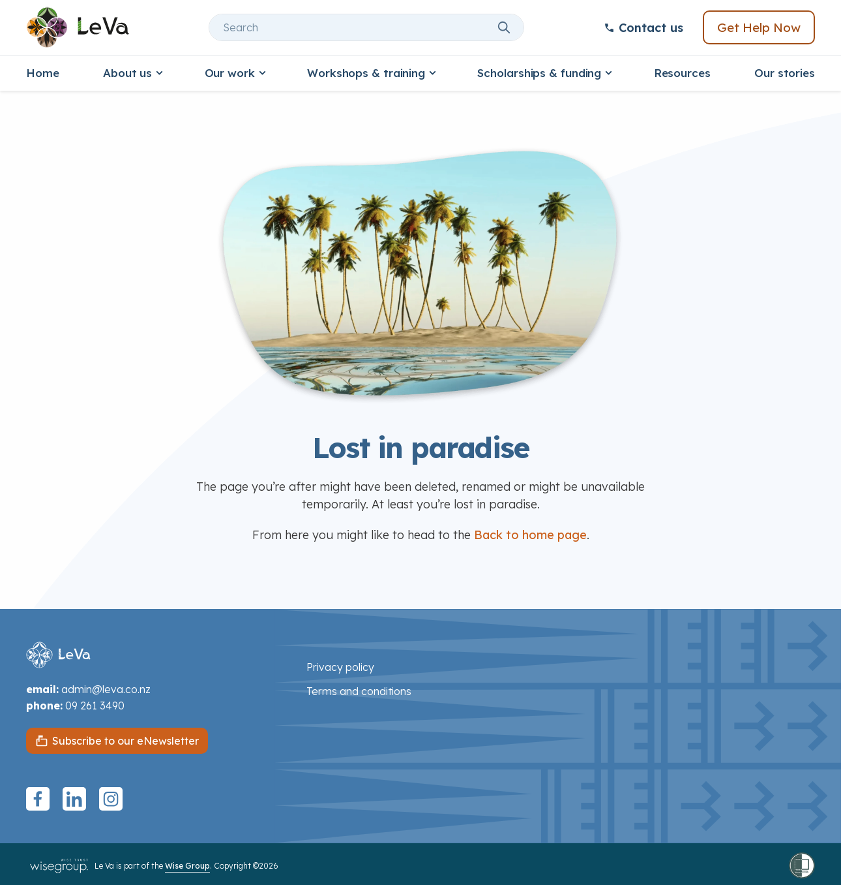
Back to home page (530, 534)
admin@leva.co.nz (106, 689)
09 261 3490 (95, 705)
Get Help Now (759, 27)
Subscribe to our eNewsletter (125, 740)
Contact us (643, 27)
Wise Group (187, 866)
